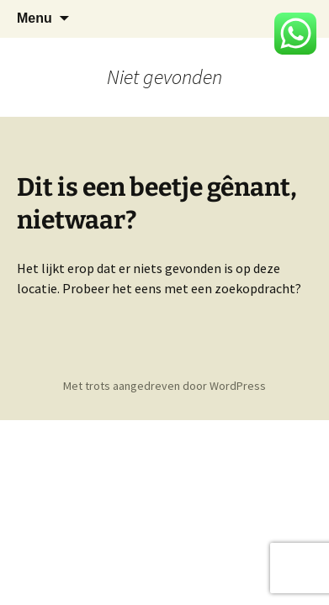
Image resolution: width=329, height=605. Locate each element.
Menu (34, 18)
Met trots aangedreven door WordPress (164, 385)
